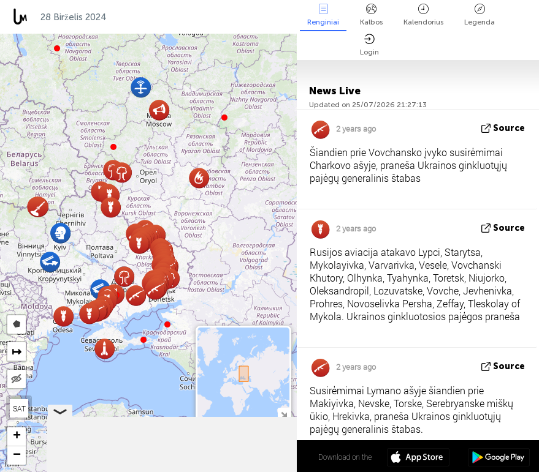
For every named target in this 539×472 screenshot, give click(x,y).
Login (369, 45)
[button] (143, 340)
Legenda (479, 15)
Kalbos (371, 15)
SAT (19, 408)
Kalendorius (423, 15)
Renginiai (323, 15)
